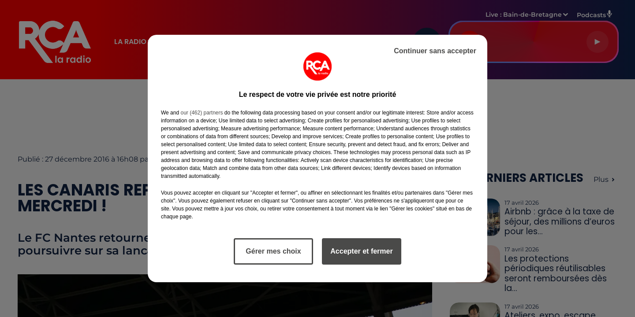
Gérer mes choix (273, 251)
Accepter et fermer (361, 251)
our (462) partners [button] (201, 113)
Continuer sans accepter (435, 51)
